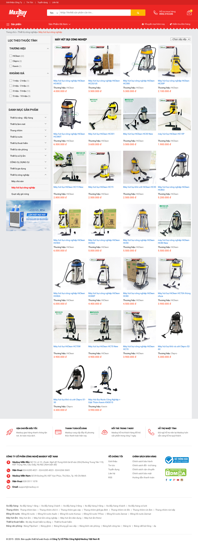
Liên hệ (55, 2)
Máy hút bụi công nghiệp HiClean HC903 (69, 241)
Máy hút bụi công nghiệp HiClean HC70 (139, 347)
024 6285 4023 (46, 470)
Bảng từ (127, 526)
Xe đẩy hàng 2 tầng (72, 506)
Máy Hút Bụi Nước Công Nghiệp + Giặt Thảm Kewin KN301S (104, 401)
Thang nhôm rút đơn (142, 510)
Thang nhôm (15, 130)
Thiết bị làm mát (17, 124)
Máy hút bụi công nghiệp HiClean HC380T (69, 135)
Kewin (104, 406)
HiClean (70, 87)
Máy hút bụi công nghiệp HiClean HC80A (69, 294)
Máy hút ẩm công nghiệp (45, 518)
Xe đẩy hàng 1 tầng (29, 506)
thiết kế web (37, 539)
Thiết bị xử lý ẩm (17, 156)
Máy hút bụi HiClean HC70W (67, 346)
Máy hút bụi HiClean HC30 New (138, 134)
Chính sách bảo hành (142, 461)
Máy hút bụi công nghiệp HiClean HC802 (173, 188)
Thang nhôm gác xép (71, 510)
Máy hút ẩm (25, 518)
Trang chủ (11, 32)
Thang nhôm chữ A (48, 510)
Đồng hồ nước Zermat (140, 514)
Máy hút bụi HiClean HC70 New (103, 346)
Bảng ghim (46, 526)
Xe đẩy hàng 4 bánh (115, 506)
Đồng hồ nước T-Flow (94, 514)
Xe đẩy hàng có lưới (137, 506)
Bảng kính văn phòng (90, 526)
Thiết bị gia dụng (17, 168)
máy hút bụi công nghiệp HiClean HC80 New (173, 241)
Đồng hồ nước (28, 514)
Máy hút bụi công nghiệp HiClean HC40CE (69, 82)
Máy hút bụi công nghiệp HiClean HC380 (139, 82)
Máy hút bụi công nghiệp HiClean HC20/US (104, 82)
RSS (110, 477)
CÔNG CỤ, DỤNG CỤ (19, 162)
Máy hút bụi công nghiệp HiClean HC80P (104, 294)
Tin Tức (29, 2)
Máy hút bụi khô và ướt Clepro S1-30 (70, 401)
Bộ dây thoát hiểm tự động (38, 522)
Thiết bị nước (15, 137)
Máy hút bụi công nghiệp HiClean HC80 (139, 294)
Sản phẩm (13, 24)
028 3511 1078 (30, 481)
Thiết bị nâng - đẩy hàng (21, 117)
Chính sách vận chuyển (143, 469)
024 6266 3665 (62, 470)
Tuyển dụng (43, 2)
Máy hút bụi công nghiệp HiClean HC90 (139, 241)
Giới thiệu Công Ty (14, 2)
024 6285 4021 (30, 470)
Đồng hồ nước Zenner (117, 514)
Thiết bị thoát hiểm (18, 143)
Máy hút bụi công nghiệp (50, 32)
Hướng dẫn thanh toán (143, 477)
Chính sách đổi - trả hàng (144, 465)
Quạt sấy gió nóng (19, 194)
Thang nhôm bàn (28, 510)
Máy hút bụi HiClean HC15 (100, 187)
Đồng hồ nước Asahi (47, 514)
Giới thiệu (112, 461)
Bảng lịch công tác (111, 526)
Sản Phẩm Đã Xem (60, 24)
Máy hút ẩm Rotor (93, 518)
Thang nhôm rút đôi (120, 510)
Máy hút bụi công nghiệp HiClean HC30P (173, 82)
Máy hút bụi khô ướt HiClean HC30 (139, 187)
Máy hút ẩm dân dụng (70, 518)
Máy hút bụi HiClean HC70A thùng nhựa (174, 294)
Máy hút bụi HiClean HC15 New (68, 187)
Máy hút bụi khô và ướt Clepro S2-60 (174, 347)
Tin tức (111, 465)
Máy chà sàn (16, 181)
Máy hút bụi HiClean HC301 (101, 134)
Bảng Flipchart (31, 526)
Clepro (174, 353)
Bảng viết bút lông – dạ (145, 526)
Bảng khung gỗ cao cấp (65, 526)
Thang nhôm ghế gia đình (96, 510)
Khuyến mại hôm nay (153, 24)
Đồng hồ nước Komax (70, 514)
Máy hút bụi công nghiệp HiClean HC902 (104, 241)
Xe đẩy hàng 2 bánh (50, 506)
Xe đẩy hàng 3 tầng (94, 506)
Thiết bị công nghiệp (27, 32)
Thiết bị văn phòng (18, 149)
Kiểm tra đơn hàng (179, 24)
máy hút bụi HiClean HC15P (171, 134)
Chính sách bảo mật (142, 473)
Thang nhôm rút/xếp (165, 510)
